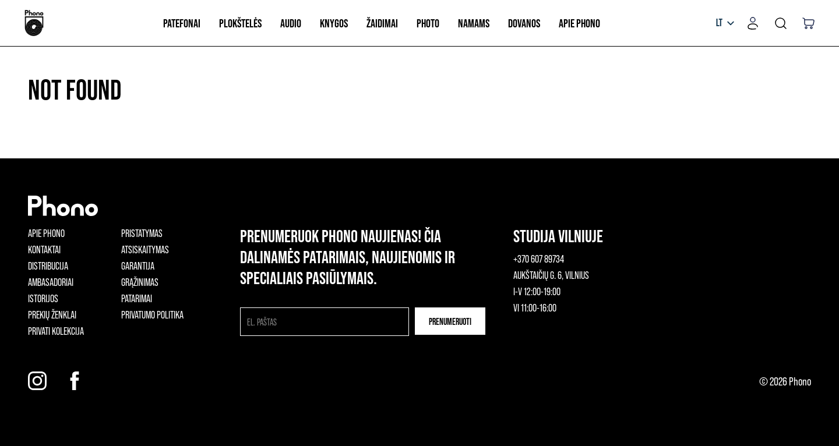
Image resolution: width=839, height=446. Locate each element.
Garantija (137, 265)
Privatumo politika (152, 314)
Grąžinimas (139, 281)
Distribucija (48, 265)
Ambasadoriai (50, 281)
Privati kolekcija (56, 330)
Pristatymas (142, 232)
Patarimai (136, 298)
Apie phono (46, 232)
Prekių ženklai (52, 314)
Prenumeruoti (450, 321)
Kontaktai (44, 249)
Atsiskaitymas (145, 249)
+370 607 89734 (538, 258)
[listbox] (725, 23)
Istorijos (43, 298)
